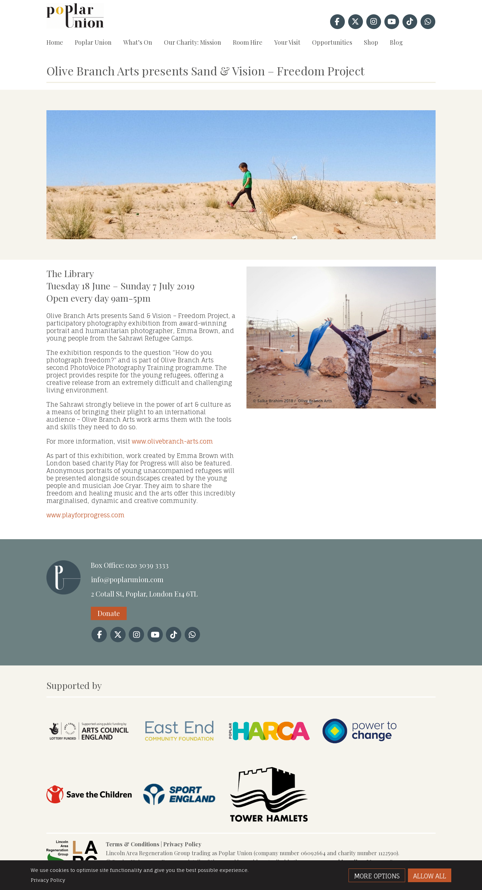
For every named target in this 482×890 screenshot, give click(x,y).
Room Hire (248, 42)
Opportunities (332, 42)
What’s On (137, 42)
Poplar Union (93, 42)
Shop (371, 42)
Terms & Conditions (132, 844)
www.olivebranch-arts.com (172, 441)
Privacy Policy (182, 844)
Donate (109, 613)
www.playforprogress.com (85, 515)
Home (54, 42)
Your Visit (287, 42)
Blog (396, 42)
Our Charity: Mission (192, 42)
